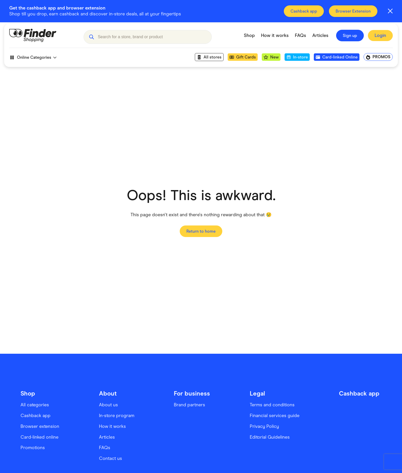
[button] (91, 39)
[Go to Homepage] (42, 39)
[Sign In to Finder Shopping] (380, 39)
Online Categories (32, 61)
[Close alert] (390, 11)
